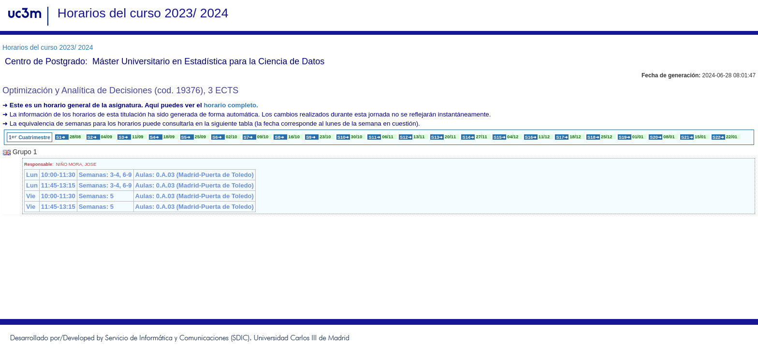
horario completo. (231, 105)
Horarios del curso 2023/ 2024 (47, 47)
